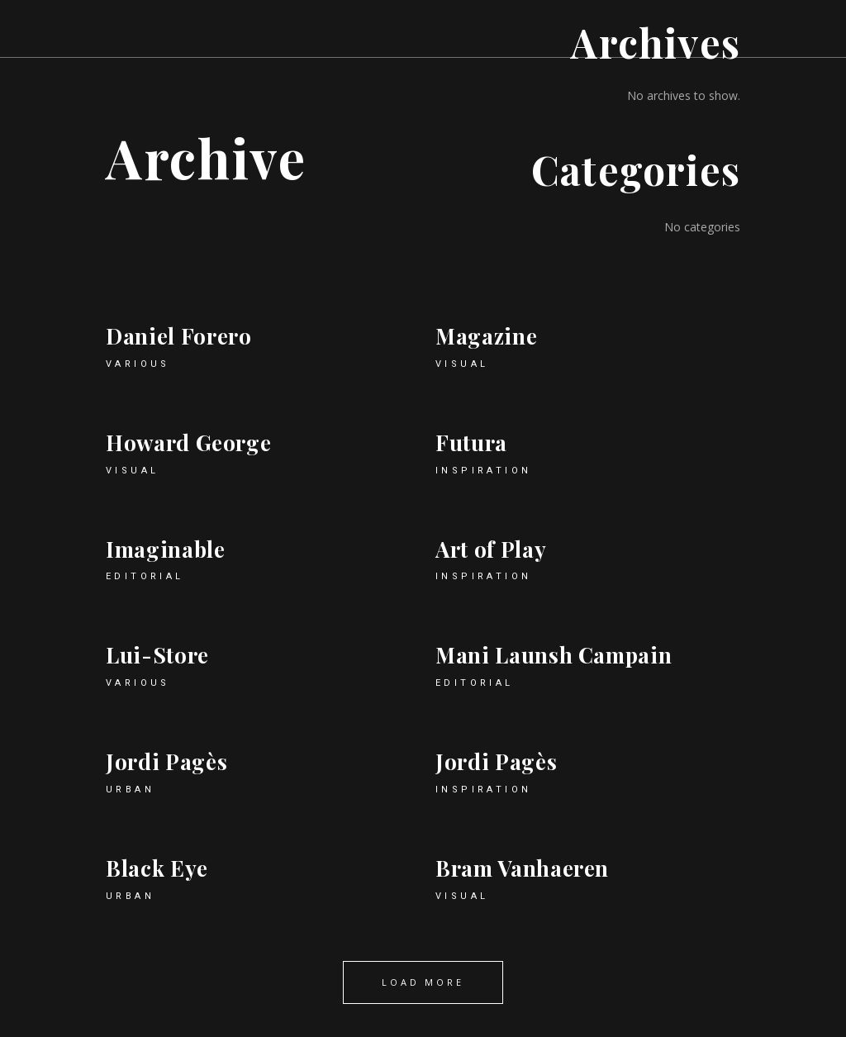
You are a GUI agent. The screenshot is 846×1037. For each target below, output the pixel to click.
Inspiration (483, 470)
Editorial (145, 576)
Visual (461, 364)
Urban (130, 789)
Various (138, 364)
